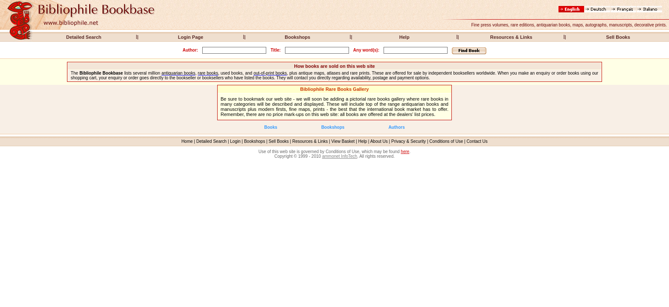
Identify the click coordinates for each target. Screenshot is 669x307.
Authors (396, 127)
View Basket (343, 141)
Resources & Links (511, 37)
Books (270, 127)
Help (404, 37)
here (405, 151)
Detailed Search (84, 37)
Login (235, 141)
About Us (379, 141)
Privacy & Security (408, 141)
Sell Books (618, 37)
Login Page (190, 37)
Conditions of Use (446, 141)
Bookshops (297, 37)
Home (187, 141)
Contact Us (476, 141)
